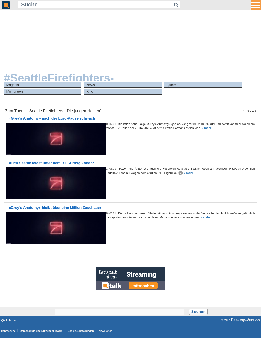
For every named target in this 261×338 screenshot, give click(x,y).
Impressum (8, 330)
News (91, 85)
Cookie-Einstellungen (81, 330)
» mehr (206, 128)
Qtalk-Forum (9, 320)
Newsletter (105, 330)
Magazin (12, 85)
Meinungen (14, 91)
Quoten (172, 85)
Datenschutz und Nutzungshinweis (41, 330)
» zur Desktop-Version (240, 320)
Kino (90, 91)
